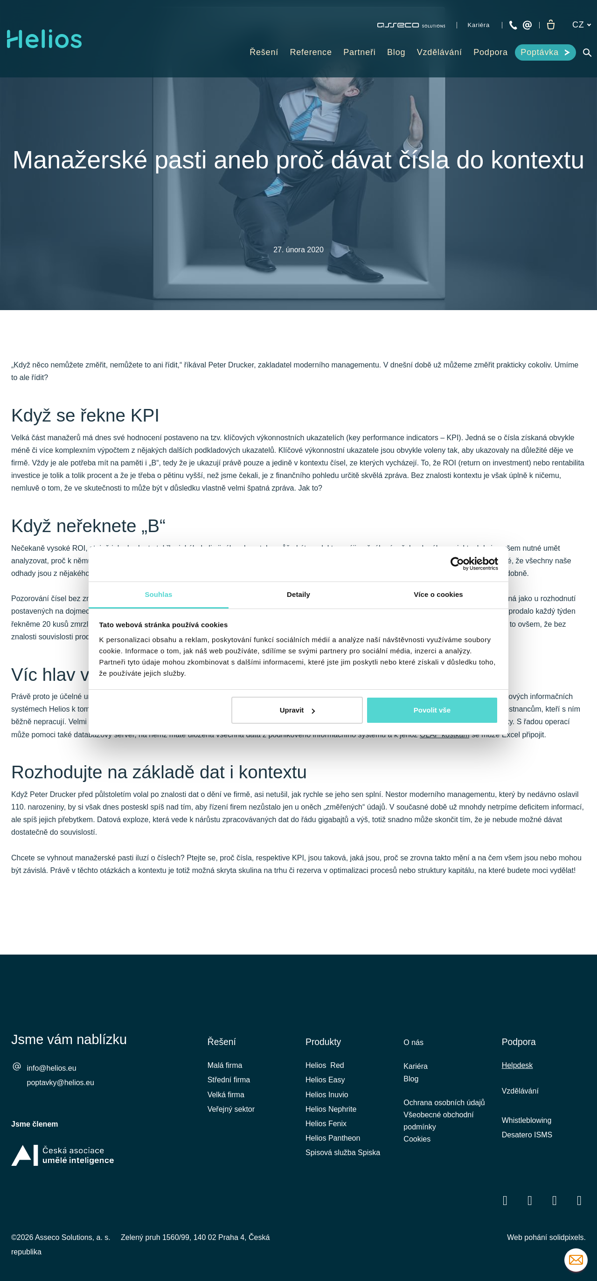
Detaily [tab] (298, 594)
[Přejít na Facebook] (505, 1206)
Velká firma (226, 1100)
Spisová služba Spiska (342, 1159)
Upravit (297, 710)
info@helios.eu (51, 1074)
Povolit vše (432, 710)
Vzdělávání (520, 1097)
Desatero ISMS (527, 1140)
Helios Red (324, 1071)
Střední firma (229, 1086)
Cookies (416, 1151)
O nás (413, 1048)
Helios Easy (325, 1086)
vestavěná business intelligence (181, 743)
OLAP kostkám (444, 769)
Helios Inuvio (326, 1100)
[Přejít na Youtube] (554, 1206)
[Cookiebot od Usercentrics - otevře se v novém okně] (457, 564)
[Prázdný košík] (551, 25)
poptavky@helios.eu (60, 1089)
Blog (410, 1087)
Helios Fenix (326, 1129)
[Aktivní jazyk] (582, 25)
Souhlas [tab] (158, 594)
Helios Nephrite (330, 1115)
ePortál (281, 743)
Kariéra (415, 1074)
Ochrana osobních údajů (444, 1112)
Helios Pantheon (332, 1144)
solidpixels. (567, 1243)
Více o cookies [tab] (438, 594)
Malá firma (225, 1071)
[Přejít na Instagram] (579, 1206)
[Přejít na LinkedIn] (529, 1206)
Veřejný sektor (231, 1115)
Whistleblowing (527, 1126)
